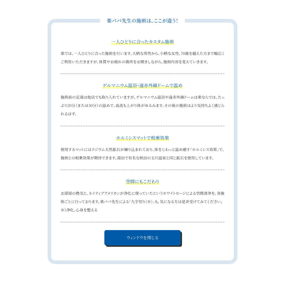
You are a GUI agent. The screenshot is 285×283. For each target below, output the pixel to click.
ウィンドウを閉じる (142, 237)
